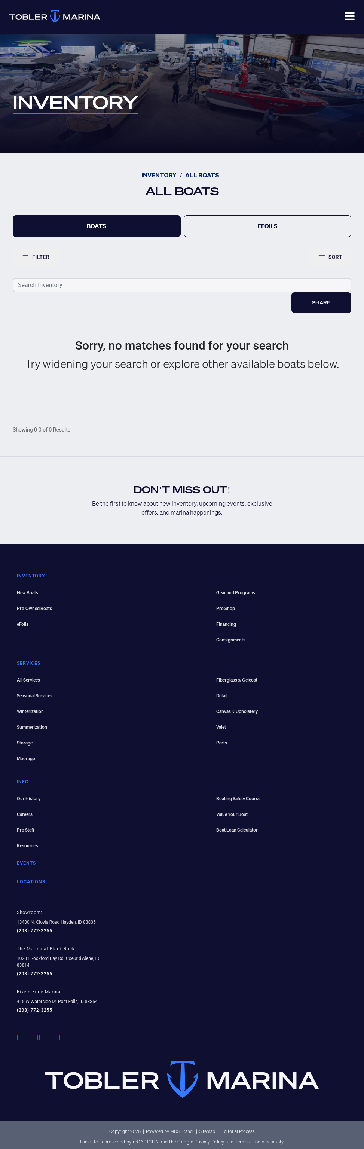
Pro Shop (225, 608)
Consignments (230, 640)
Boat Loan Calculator (237, 830)
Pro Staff (25, 830)
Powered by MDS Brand (170, 1131)
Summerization (32, 727)
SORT (330, 257)
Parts (221, 743)
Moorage (26, 758)
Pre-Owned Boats (34, 608)
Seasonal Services (34, 695)
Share (321, 302)
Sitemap (207, 1131)
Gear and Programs (235, 592)
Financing (226, 624)
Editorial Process (238, 1131)
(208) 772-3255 (34, 930)
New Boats (27, 592)
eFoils (22, 624)
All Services (28, 680)
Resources (27, 845)
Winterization (30, 711)
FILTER (35, 257)
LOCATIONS (31, 881)
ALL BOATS (202, 176)
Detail (221, 695)
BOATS (96, 226)
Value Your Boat (232, 814)
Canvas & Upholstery (237, 711)
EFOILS (267, 226)
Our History (28, 798)
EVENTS (26, 863)
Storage (25, 743)
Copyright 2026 (125, 1131)
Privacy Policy (209, 1142)
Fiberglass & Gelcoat (236, 680)
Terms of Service (252, 1142)
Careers (25, 814)
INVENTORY (159, 176)
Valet (221, 727)
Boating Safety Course (238, 798)
